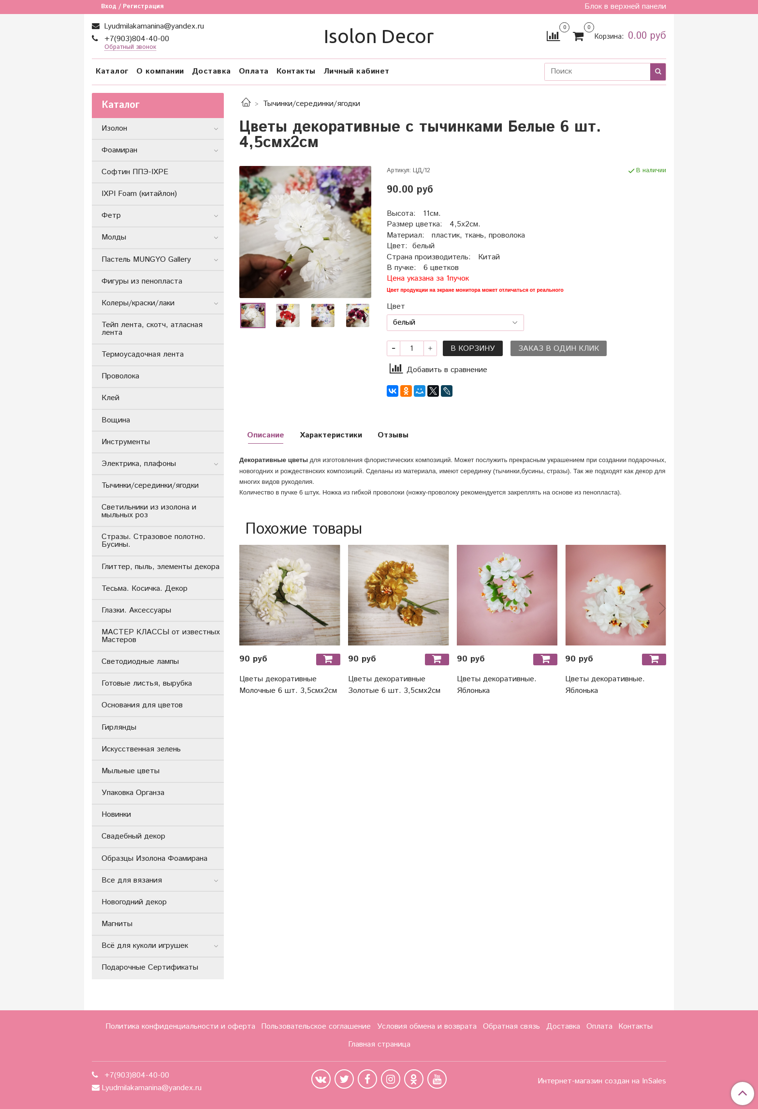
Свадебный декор (133, 836)
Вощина (116, 420)
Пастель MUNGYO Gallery (146, 259)
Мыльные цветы (131, 771)
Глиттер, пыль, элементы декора (160, 566)
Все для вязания (132, 880)
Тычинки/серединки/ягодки (311, 103)
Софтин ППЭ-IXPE (135, 172)
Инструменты (126, 442)
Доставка (211, 71)
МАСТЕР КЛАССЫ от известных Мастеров (161, 636)
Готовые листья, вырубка (147, 683)
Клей (110, 398)
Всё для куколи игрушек (145, 945)
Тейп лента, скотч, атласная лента (152, 328)
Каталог (112, 71)
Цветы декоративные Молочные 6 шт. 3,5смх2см (288, 685)
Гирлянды (119, 727)
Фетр (111, 215)
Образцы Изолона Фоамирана (154, 858)
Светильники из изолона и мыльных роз (149, 511)
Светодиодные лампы (140, 661)
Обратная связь (511, 1026)
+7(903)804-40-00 (135, 39)
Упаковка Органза (133, 792)
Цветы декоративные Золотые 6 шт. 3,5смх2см (394, 685)
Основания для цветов (142, 705)
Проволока (120, 376)
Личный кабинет (356, 71)
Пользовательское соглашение (316, 1026)
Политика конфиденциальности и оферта (180, 1026)
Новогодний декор (134, 902)
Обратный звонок (130, 48)
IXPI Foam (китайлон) (139, 193)
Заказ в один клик (558, 348)
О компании (160, 71)
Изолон (114, 128)
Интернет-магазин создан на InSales (602, 1081)
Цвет (396, 307)
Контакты (296, 71)
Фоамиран (119, 150)
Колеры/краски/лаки (138, 303)
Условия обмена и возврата (427, 1026)
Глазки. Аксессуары (136, 610)
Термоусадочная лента (143, 354)
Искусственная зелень (141, 749)
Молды (114, 237)
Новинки (116, 814)
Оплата (254, 71)
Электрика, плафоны (139, 463)
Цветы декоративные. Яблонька (497, 685)
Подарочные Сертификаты (150, 967)
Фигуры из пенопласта (142, 281)
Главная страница (379, 1044)
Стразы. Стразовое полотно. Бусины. (153, 540)
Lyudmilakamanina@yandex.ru (153, 26)
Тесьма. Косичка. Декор (145, 588)
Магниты (117, 923)
